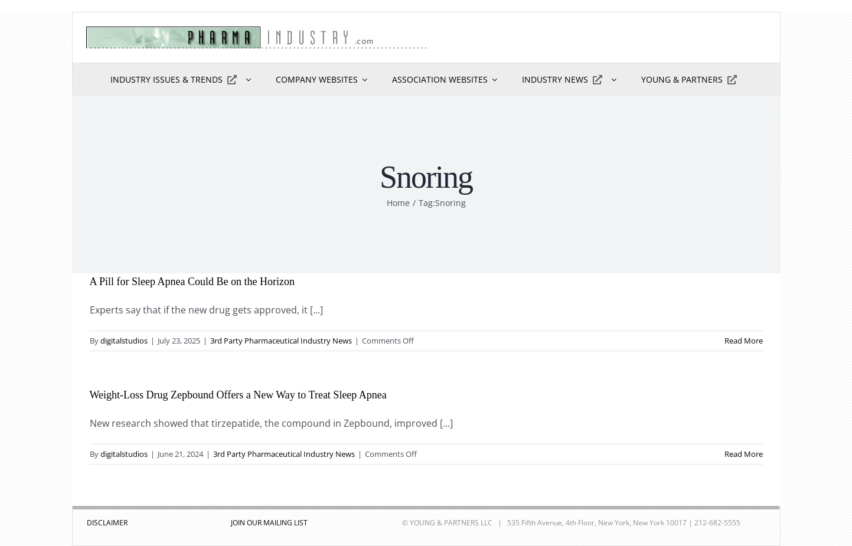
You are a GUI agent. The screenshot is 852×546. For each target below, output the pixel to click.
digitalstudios (124, 340)
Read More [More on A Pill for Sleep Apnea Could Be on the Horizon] (743, 340)
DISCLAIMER (107, 523)
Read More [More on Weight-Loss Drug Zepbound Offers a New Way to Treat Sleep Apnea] (743, 454)
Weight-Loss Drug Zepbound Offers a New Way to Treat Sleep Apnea (238, 395)
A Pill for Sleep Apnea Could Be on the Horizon (192, 281)
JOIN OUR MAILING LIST (269, 523)
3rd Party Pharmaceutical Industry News (281, 340)
